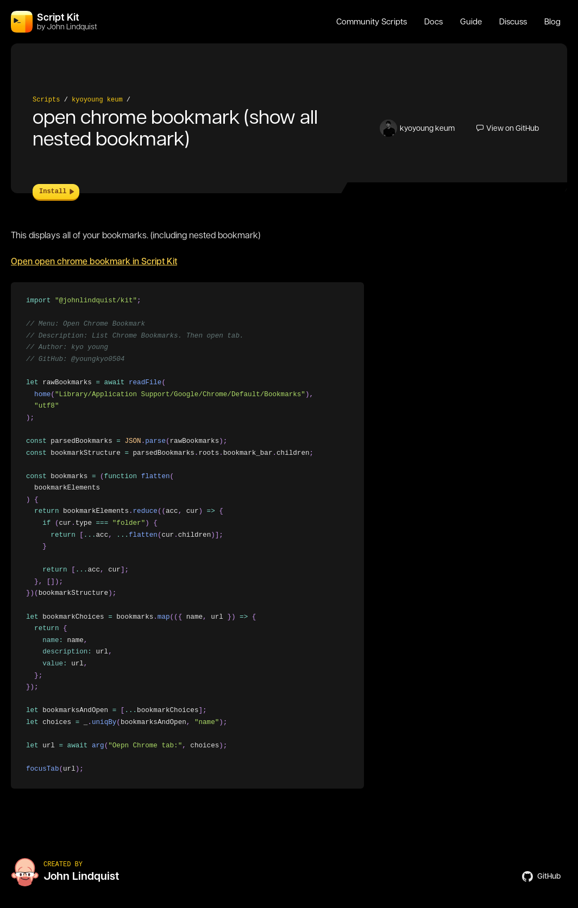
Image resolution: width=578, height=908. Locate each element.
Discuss (513, 22)
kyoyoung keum (97, 100)
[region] (187, 535)
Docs (433, 22)
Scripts (46, 100)
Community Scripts (371, 22)
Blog (552, 22)
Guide (471, 22)
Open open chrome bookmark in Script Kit (94, 261)
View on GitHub (507, 128)
